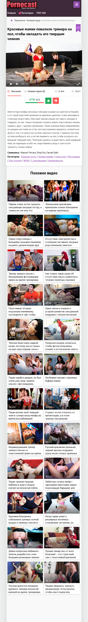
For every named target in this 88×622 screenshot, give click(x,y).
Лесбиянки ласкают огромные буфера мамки (61, 379)
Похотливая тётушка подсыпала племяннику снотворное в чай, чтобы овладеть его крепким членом (25, 313)
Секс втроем (15, 160)
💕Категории (26, 12)
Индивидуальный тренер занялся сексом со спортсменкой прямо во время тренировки (25, 451)
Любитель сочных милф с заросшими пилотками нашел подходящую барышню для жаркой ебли (60, 486)
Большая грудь (28, 156)
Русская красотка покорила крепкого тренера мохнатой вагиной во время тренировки (24, 589)
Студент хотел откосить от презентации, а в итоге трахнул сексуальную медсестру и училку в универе (61, 417)
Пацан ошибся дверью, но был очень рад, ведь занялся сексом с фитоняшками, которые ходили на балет (25, 382)
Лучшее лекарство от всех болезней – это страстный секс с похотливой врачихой (60, 554)
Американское (55, 160)
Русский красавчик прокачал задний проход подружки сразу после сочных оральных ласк (61, 451)
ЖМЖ (26, 160)
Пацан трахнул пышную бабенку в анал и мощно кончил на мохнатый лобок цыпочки (23, 486)
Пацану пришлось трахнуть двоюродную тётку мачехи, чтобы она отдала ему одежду (60, 590)
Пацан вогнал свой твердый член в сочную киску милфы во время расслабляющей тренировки (25, 417)
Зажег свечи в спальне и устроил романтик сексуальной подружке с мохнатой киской (61, 311)
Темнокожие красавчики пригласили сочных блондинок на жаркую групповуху (61, 207)
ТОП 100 (41, 12)
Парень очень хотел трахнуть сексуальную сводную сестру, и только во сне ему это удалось (25, 209)
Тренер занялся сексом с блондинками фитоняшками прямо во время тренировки (23, 276)
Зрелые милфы (45, 156)
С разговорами (38, 160)
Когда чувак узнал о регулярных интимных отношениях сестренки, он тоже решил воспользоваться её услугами (61, 522)
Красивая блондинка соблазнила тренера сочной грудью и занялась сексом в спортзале (24, 521)
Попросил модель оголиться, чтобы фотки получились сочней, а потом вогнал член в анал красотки (61, 347)
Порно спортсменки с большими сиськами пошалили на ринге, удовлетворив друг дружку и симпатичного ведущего (25, 245)
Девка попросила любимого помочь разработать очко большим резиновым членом (24, 554)
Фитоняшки (74, 156)
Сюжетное (60, 156)
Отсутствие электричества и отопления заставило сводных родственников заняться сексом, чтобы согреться (61, 243)
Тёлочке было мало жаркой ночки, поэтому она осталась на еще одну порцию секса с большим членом (24, 347)
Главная (11, 12)
